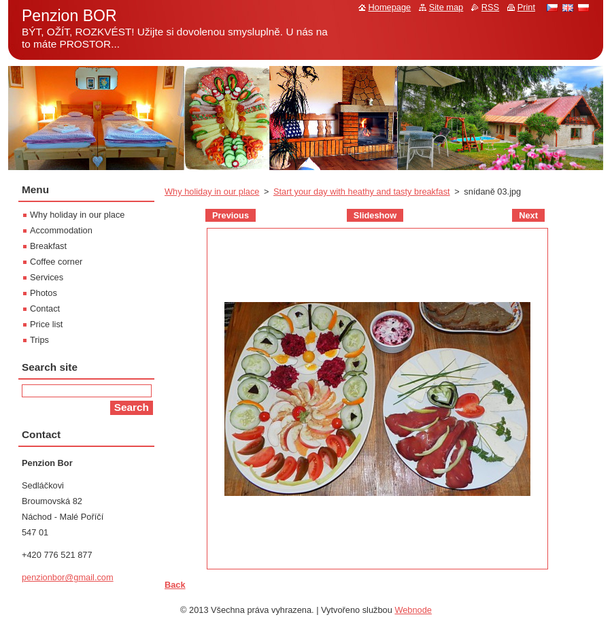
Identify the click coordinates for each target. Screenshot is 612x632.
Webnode (413, 610)
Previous (230, 215)
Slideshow (375, 215)
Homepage (390, 7)
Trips (39, 340)
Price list (46, 324)
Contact (45, 308)
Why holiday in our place (212, 191)
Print (526, 7)
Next (528, 215)
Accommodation (61, 230)
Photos (43, 293)
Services (46, 277)
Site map (446, 7)
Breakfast (48, 246)
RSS (490, 7)
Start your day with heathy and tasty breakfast (361, 191)
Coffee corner (56, 261)
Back (175, 585)
